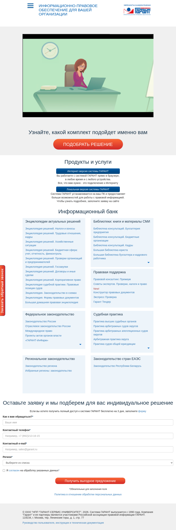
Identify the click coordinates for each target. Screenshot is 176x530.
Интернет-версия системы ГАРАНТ (88, 171)
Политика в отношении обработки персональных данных (88, 494)
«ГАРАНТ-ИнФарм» (36, 340)
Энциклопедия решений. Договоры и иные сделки (50, 273)
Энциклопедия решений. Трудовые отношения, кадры (53, 235)
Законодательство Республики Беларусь (117, 365)
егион (8, 457)
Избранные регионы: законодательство (48, 370)
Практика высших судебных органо (114, 321)
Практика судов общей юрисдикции (114, 343)
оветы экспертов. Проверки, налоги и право (120, 284)
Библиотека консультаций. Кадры (113, 245)
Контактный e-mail (15, 443)
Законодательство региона (41, 365)
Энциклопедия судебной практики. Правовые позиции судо (52, 286)
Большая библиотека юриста (110, 250)
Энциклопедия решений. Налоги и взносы (50, 228)
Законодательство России (40, 321)
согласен (14, 470)
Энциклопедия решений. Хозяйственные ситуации (49, 243)
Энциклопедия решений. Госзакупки (46, 266)
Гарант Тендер (102, 301)
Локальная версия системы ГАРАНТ (88, 189)
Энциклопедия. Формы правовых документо (52, 297)
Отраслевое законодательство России (48, 326)
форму (142, 411)
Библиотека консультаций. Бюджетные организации (116, 238)
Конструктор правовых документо (114, 292)
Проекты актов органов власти (43, 335)
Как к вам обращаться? (18, 416)
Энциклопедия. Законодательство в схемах (51, 292)
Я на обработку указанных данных (31, 470)
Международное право (38, 330)
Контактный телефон (17, 430)
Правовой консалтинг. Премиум (112, 279)
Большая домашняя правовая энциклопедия (51, 302)
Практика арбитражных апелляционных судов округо (120, 332)
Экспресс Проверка (105, 297)
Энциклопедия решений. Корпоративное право (53, 279)
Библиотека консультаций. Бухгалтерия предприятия (116, 230)
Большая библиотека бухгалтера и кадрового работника (120, 256)
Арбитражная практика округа (111, 339)
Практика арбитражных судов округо (115, 326)
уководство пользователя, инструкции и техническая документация (63, 522)
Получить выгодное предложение (90, 481)
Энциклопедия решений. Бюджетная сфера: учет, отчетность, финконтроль (51, 252)
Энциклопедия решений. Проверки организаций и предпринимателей (53, 260)
